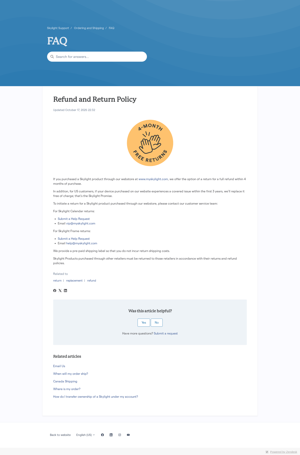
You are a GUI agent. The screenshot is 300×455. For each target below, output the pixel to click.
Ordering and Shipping (89, 28)
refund (91, 280)
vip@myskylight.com (80, 223)
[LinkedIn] (65, 291)
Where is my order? (66, 389)
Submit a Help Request (74, 218)
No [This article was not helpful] (157, 322)
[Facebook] (54, 291)
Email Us (59, 366)
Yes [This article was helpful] (144, 322)
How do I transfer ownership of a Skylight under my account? (95, 396)
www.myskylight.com (153, 179)
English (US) (85, 434)
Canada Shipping (65, 381)
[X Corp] (60, 291)
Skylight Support (58, 28)
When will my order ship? (70, 373)
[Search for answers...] (97, 57)
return (57, 280)
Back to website (60, 434)
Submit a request (166, 333)
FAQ (111, 28)
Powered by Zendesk (283, 451)
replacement (74, 280)
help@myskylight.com (81, 243)
